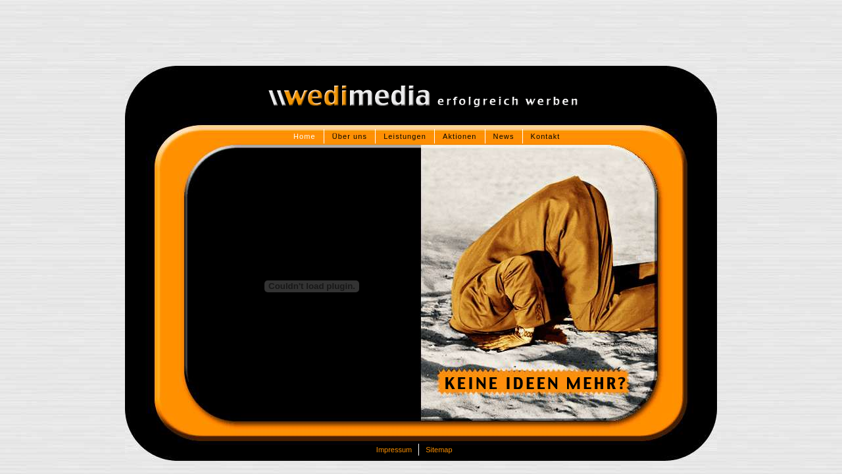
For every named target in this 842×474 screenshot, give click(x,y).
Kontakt (545, 136)
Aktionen (460, 136)
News (503, 136)
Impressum (394, 450)
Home (304, 136)
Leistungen (405, 136)
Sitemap (439, 450)
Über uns (349, 136)
